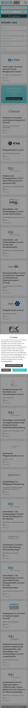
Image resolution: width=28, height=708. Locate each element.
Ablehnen (6, 370)
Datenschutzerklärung (6, 361)
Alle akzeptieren (19, 370)
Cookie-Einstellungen (14, 365)
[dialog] (14, 354)
